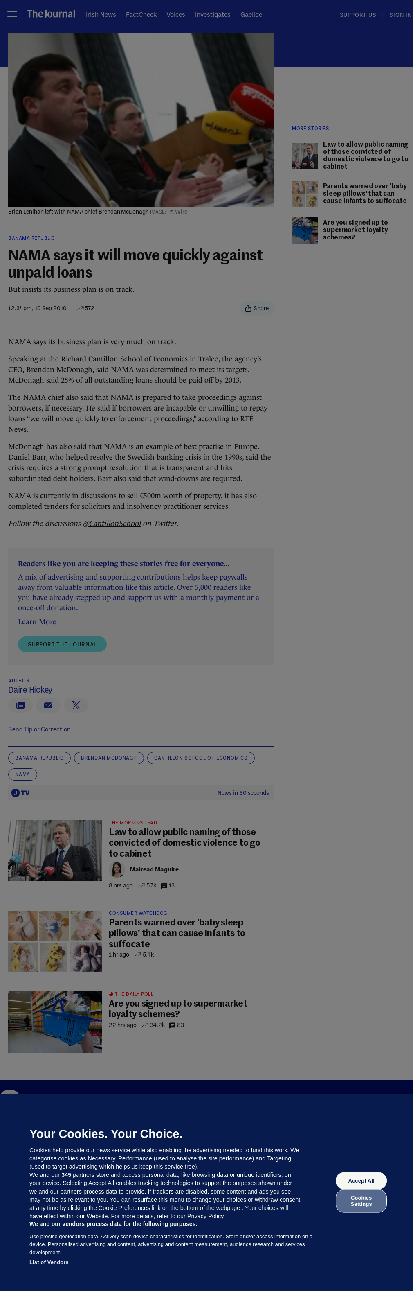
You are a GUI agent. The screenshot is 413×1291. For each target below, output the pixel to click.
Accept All (361, 1181)
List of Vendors (49, 1262)
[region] (206, 1192)
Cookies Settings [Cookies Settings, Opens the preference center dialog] (361, 1200)
